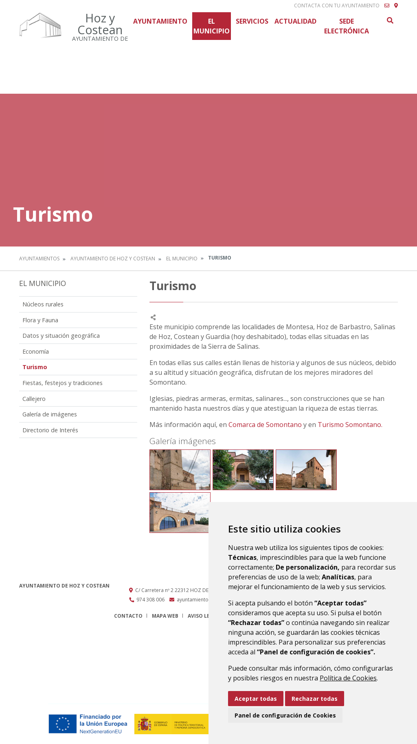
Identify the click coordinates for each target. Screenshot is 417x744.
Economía (35, 351)
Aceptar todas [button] (256, 698)
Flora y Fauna (40, 320)
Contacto (128, 615)
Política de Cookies (348, 678)
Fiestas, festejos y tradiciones (62, 383)
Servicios (252, 21)
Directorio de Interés (50, 430)
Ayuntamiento (160, 21)
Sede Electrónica (346, 26)
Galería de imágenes (49, 414)
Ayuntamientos (39, 258)
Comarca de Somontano (265, 424)
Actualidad (295, 21)
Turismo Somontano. (350, 424)
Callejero (34, 399)
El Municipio (211, 26)
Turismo (34, 367)
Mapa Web (165, 615)
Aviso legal (203, 615)
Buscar (390, 20)
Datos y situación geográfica (61, 335)
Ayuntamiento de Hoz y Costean (112, 258)
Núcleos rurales (43, 304)
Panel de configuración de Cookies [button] (285, 715)
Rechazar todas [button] (315, 698)
